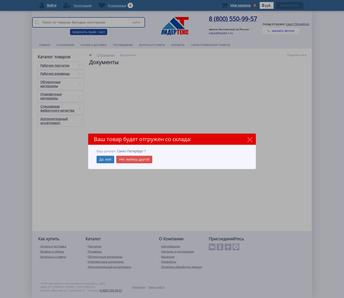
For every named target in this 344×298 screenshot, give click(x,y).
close (250, 139)
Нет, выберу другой (134, 159)
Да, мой (105, 159)
